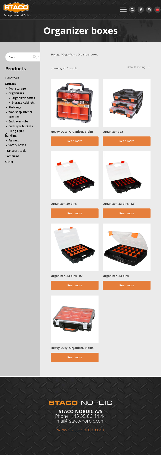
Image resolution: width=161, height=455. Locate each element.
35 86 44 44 (93, 416)
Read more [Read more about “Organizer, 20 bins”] (74, 214)
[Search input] (21, 57)
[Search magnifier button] (39, 57)
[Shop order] (138, 67)
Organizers (69, 54)
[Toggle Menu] (123, 10)
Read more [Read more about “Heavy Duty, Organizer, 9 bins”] (74, 358)
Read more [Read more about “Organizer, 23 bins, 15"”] (74, 286)
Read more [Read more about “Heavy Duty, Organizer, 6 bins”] (74, 141)
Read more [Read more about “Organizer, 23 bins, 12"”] (126, 214)
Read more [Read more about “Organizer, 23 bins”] (126, 286)
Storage (55, 54)
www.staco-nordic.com (80, 429)
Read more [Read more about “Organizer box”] (126, 141)
